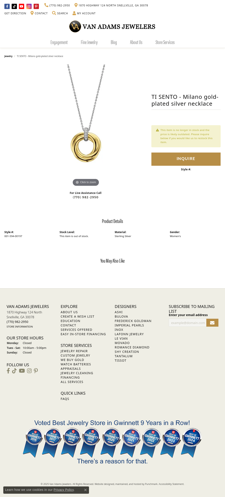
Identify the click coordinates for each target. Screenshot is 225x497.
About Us (136, 42)
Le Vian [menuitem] (121, 338)
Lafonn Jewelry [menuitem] (129, 334)
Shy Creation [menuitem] (127, 352)
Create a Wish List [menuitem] (77, 316)
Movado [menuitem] (122, 343)
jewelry (8, 56)
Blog (114, 42)
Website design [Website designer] (102, 484)
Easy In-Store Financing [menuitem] (83, 334)
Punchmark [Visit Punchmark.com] (151, 484)
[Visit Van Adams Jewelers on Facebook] (7, 6)
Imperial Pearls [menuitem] (129, 325)
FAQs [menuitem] (65, 399)
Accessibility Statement (171, 484)
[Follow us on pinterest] (36, 6)
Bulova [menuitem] (121, 316)
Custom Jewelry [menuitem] (75, 355)
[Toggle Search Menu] (60, 13)
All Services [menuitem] (72, 382)
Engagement (59, 42)
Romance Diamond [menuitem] (132, 347)
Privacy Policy (64, 489)
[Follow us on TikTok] (14, 6)
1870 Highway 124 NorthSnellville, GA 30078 (24, 319)
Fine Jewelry (89, 42)
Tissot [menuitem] (120, 360)
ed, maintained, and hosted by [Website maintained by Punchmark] (128, 484)
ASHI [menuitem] (119, 312)
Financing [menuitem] (70, 377)
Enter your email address (188, 315)
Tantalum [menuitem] (124, 356)
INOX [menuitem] (119, 330)
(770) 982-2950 (86, 197)
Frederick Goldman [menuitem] (133, 321)
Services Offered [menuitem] (76, 330)
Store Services (165, 42)
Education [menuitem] (70, 321)
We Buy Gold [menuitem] (72, 360)
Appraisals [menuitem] (71, 368)
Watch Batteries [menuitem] (76, 364)
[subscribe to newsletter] (212, 323)
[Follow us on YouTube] (21, 6)
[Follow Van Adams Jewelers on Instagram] (29, 6)
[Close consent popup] (85, 490)
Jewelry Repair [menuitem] (74, 351)
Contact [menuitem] (68, 325)
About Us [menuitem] (69, 312)
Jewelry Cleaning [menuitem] (77, 373)
